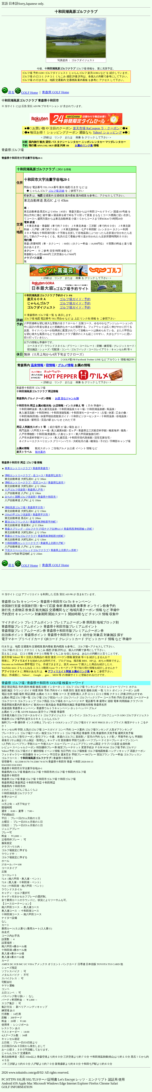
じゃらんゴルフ (51, 718)
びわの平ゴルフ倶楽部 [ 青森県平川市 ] (27, 514)
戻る (8, 92)
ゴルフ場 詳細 (56, 190)
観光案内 (40, 451)
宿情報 (50, 365)
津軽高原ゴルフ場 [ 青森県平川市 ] (24, 507)
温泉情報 (37, 365)
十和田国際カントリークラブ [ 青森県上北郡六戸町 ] (35, 543)
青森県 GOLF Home (55, 92)
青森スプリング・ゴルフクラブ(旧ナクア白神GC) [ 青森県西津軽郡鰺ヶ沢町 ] (49, 528)
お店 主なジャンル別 (67, 398)
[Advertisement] (76, 580)
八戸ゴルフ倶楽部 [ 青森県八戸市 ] (24, 489)
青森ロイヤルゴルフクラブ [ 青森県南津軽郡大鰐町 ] (35, 535)
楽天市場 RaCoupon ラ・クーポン (96, 128)
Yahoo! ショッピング (107, 132)
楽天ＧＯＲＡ (33, 718)
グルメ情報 (66, 365)
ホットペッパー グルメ (83, 708)
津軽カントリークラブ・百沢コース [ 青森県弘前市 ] (35, 482)
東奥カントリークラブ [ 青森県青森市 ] (27, 468)
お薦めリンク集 (84, 145)
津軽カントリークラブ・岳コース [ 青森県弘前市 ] (33, 475)
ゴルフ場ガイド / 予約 (75, 299)
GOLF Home (26, 92)
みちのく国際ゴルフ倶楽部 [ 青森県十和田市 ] (31, 496)
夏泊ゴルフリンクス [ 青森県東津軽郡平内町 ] (31, 521)
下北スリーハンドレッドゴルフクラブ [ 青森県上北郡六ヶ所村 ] (41, 550)
